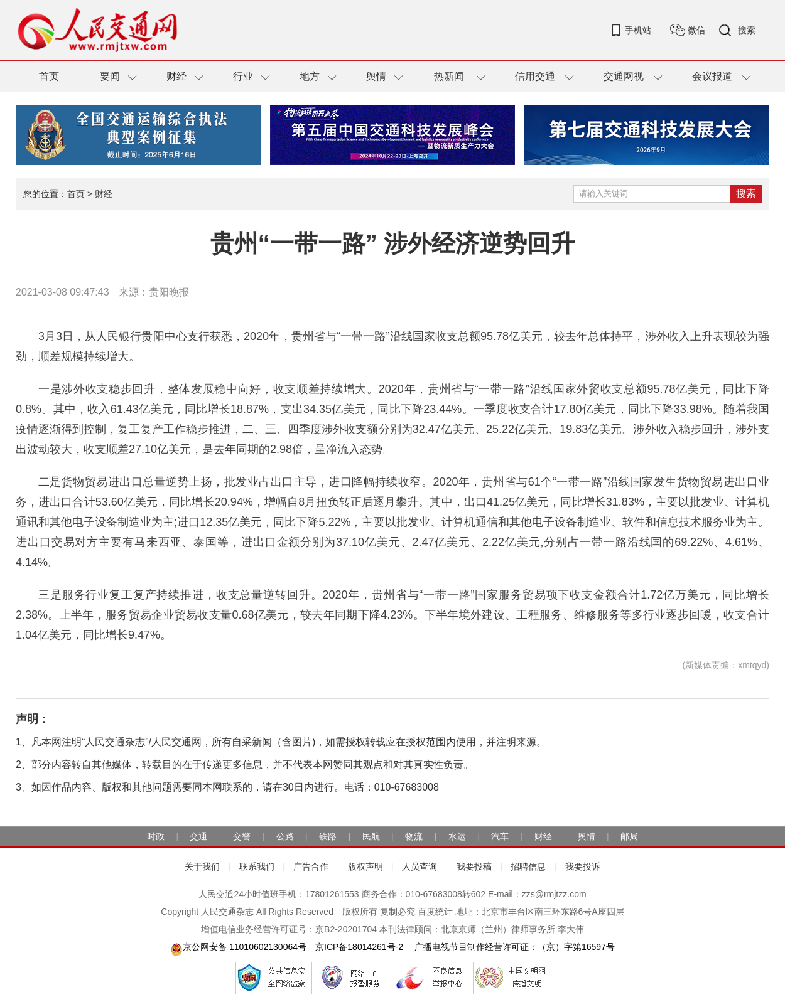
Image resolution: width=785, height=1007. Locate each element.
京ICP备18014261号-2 (359, 947)
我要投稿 (474, 866)
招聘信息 (528, 866)
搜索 (746, 30)
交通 (198, 836)
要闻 (110, 76)
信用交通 (535, 76)
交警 (242, 836)
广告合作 (310, 866)
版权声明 (365, 866)
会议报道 (712, 76)
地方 (310, 76)
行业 (243, 76)
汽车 (500, 836)
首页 (49, 76)
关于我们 (202, 866)
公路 (285, 836)
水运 (457, 836)
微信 (696, 30)
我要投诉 (582, 866)
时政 (156, 836)
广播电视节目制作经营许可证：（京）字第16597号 (513, 947)
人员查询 (419, 866)
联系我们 (256, 866)
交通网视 (624, 76)
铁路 (328, 836)
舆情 (376, 76)
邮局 (629, 836)
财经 (176, 76)
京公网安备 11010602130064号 (238, 947)
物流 (414, 836)
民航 (371, 836)
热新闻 (449, 76)
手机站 (638, 30)
